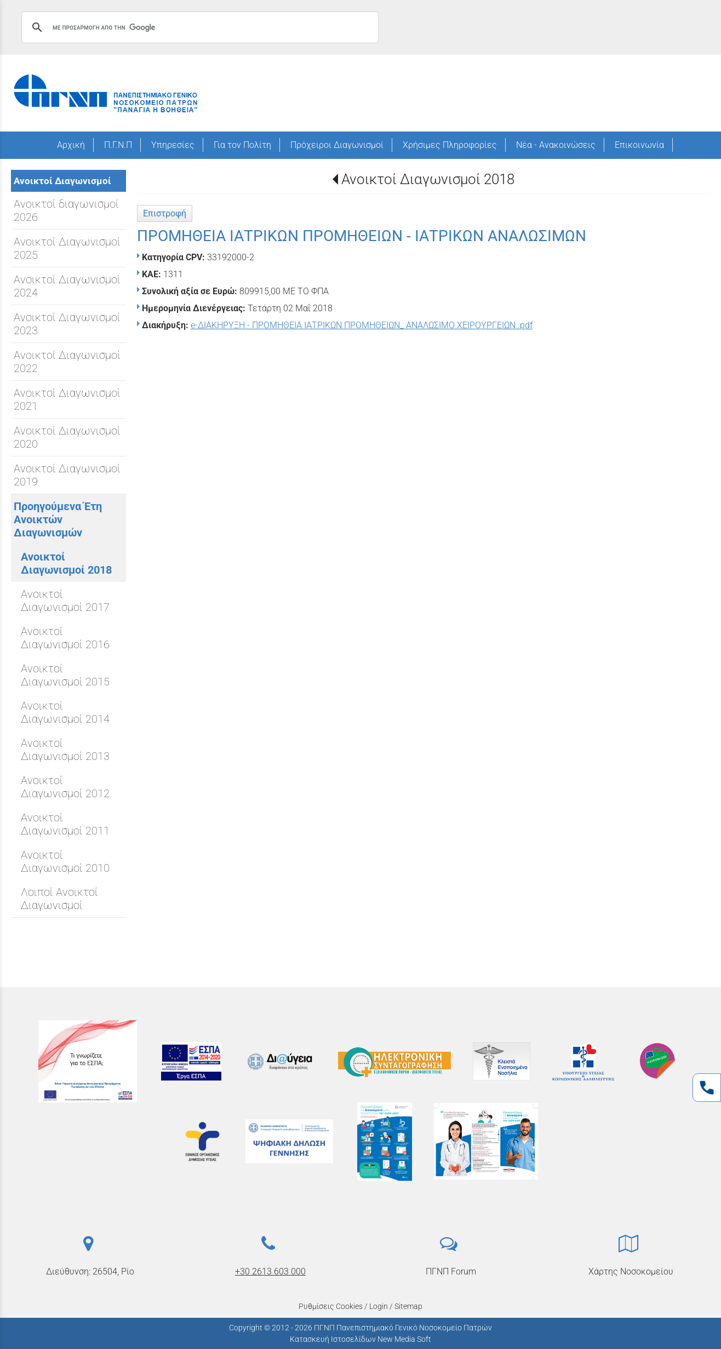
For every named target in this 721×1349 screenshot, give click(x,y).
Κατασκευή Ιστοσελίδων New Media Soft (360, 1339)
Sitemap (408, 1306)
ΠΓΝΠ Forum (451, 1271)
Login (378, 1306)
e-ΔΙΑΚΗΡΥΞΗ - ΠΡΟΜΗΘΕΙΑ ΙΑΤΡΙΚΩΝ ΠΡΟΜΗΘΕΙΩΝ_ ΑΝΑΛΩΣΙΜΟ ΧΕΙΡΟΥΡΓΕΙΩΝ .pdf (362, 325)
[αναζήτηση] (198, 27)
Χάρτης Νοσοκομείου (630, 1271)
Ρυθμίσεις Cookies (331, 1306)
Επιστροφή (164, 213)
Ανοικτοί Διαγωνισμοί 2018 (427, 179)
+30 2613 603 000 (270, 1271)
